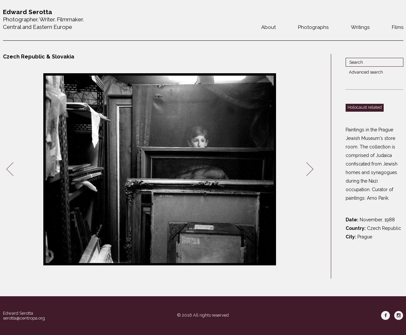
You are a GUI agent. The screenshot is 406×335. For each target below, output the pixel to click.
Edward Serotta (18, 313)
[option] (160, 169)
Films (397, 27)
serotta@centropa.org (24, 318)
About (268, 27)
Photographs (313, 27)
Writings (360, 27)
